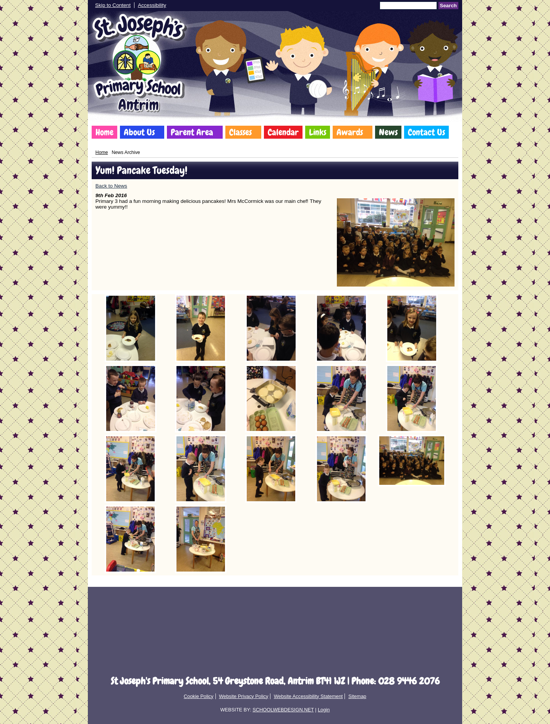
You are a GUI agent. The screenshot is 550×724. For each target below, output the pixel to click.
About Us (139, 132)
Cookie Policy (199, 696)
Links (317, 132)
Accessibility (152, 5)
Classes (240, 132)
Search (448, 5)
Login (324, 710)
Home (104, 132)
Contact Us (426, 132)
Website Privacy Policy (243, 696)
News (388, 132)
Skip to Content (113, 5)
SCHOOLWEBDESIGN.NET (283, 710)
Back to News (111, 186)
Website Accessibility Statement (308, 696)
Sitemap (357, 696)
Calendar (283, 132)
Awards (349, 132)
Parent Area (192, 132)
